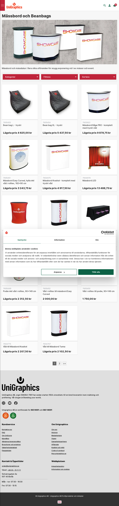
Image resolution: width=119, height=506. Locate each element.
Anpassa (59, 272)
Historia (55, 432)
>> (64, 363)
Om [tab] (96, 240)
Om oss (54, 429)
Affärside (55, 444)
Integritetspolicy (58, 466)
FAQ (3, 432)
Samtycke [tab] (22, 240)
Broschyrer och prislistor (11, 444)
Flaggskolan (6, 450)
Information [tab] (59, 240)
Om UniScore (7, 435)
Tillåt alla (96, 272)
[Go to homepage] (15, 5)
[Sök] (104, 5)
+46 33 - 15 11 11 (14, 470)
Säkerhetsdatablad (9, 447)
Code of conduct (58, 450)
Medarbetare (57, 435)
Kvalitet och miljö (58, 447)
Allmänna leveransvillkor (11, 441)
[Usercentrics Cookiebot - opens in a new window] (103, 233)
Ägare (54, 438)
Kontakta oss (7, 429)
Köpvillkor (5, 438)
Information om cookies (61, 469)
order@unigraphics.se (10, 466)
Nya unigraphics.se (59, 453)
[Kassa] (115, 5)
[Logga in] (109, 5)
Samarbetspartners (59, 441)
